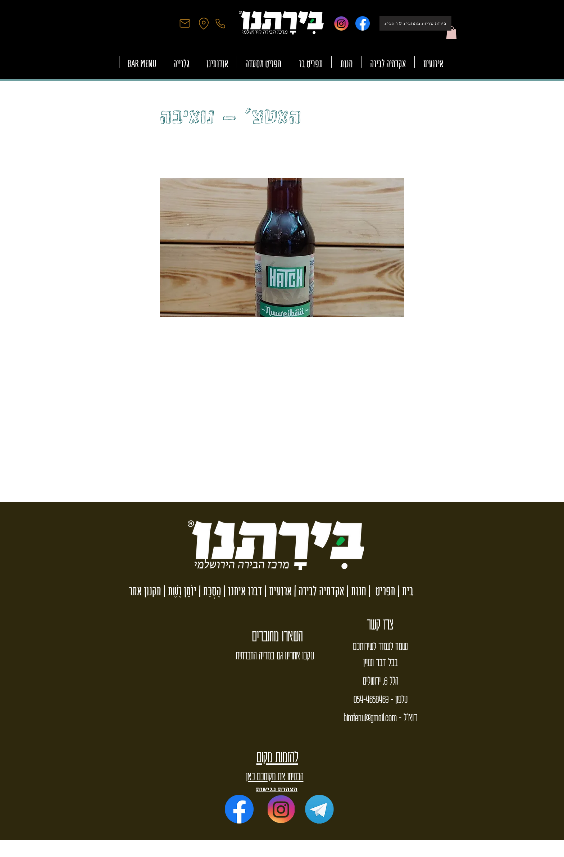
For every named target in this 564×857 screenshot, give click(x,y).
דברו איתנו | (241, 591)
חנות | (355, 591)
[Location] (203, 23)
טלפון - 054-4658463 (381, 699)
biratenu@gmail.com (370, 717)
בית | (404, 591)
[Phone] (220, 23)
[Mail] (185, 23)
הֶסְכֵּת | (208, 591)
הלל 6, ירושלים (380, 680)
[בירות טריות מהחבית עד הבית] (415, 23)
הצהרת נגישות (276, 788)
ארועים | (277, 591)
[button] (451, 32)
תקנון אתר (145, 591)
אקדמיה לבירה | (318, 591)
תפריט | (380, 591)
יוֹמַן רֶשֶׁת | (178, 591)
